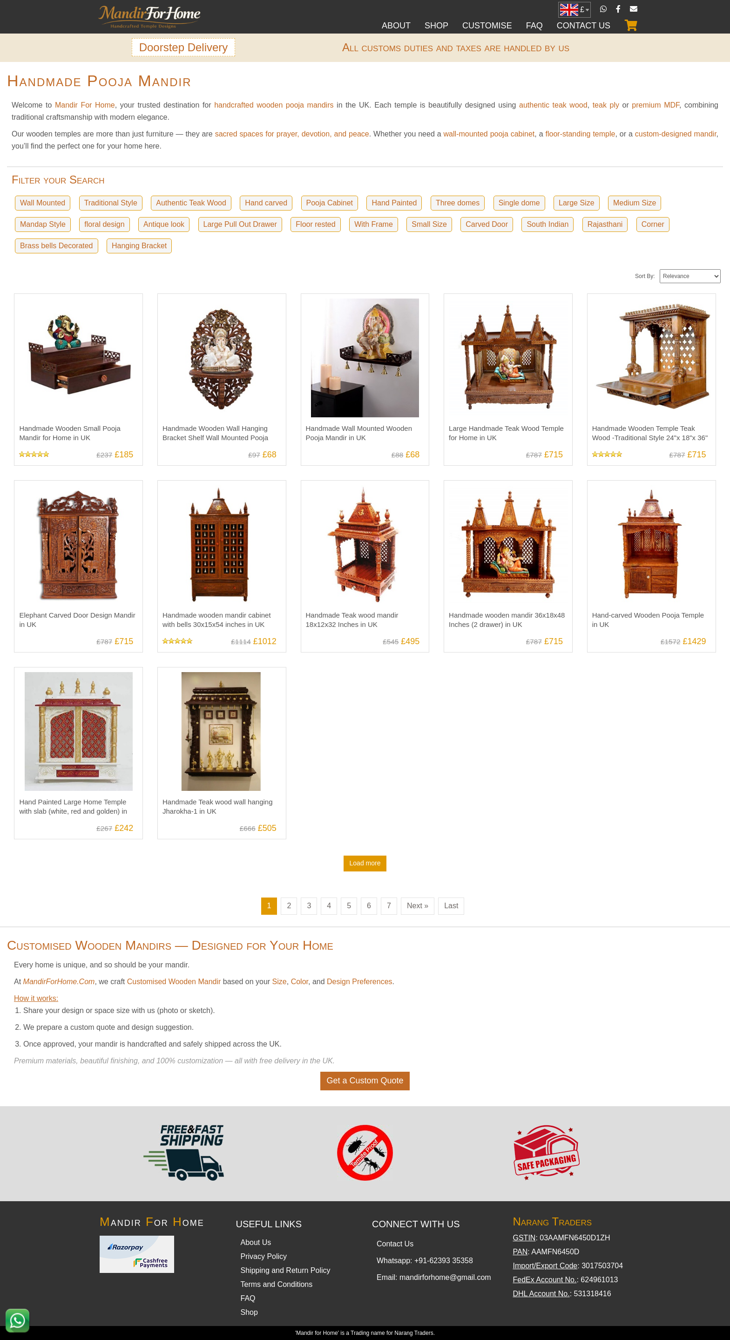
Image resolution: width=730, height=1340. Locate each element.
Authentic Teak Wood (190, 203)
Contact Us (583, 25)
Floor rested (315, 224)
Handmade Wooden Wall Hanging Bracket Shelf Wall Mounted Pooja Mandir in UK (214, 306)
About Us (256, 1242)
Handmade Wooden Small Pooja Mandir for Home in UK (68, 302)
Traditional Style (110, 203)
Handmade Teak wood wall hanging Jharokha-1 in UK (216, 675)
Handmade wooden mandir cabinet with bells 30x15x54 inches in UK (215, 489)
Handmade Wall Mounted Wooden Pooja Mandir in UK (358, 302)
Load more (365, 863)
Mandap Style (43, 224)
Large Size (576, 203)
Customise (487, 25)
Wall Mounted (42, 203)
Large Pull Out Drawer (240, 224)
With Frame (373, 224)
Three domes (457, 203)
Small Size (428, 224)
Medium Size (634, 203)
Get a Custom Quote (364, 1080)
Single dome (518, 203)
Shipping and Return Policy (286, 1270)
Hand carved (265, 203)
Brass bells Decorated (56, 246)
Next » (417, 906)
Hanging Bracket (139, 246)
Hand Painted (393, 203)
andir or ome (152, 1222)
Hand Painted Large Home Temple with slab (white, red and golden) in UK (78, 675)
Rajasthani (604, 224)
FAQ (534, 25)
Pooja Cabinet (328, 203)
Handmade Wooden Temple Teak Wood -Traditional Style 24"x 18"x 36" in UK (649, 306)
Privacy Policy (264, 1256)
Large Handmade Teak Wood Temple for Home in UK (505, 302)
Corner (652, 224)
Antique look (163, 224)
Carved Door (486, 224)
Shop (436, 25)
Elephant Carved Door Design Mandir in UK (76, 489)
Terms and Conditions (277, 1284)
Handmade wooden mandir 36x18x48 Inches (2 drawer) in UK (506, 489)
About (396, 25)
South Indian (547, 224)
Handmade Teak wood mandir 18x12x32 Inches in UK (350, 489)
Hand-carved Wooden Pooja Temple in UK (651, 489)
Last (451, 906)
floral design (104, 224)
